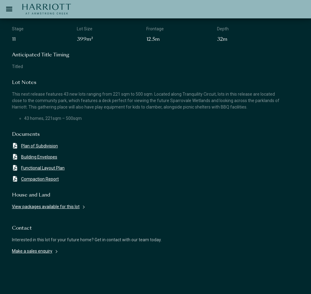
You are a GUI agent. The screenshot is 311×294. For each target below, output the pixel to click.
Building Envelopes (34, 157)
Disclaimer (24, 284)
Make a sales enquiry (32, 251)
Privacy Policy (215, 284)
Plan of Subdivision (35, 146)
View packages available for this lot (46, 206)
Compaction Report (35, 179)
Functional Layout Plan (38, 168)
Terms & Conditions (118, 284)
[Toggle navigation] (9, 9)
